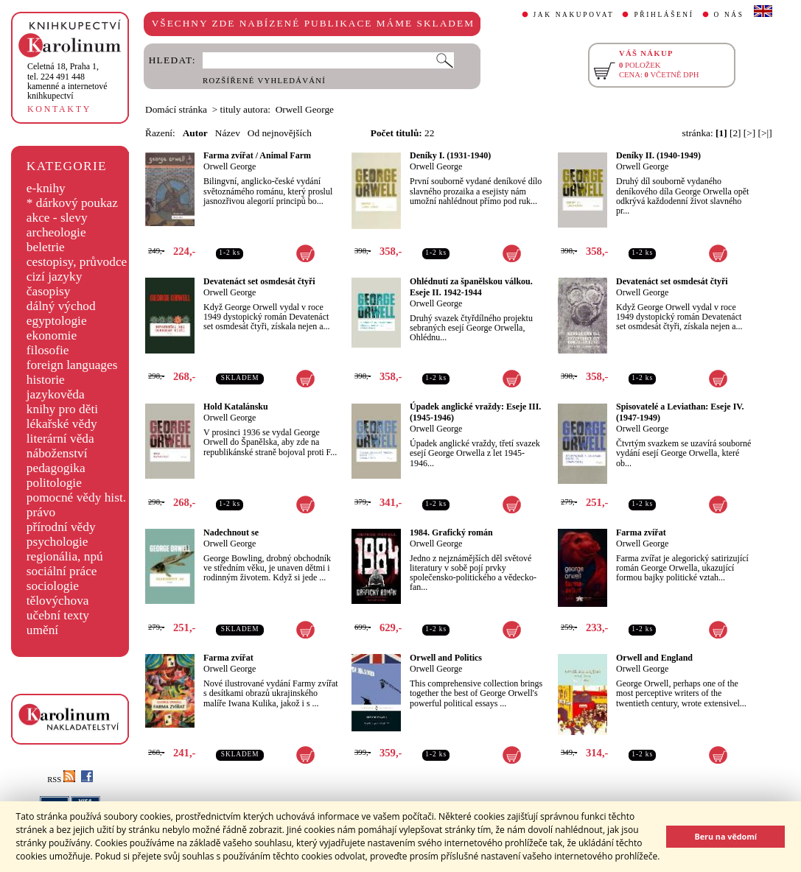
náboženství (57, 453)
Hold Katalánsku (235, 406)
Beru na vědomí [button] (725, 836)
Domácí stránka (176, 109)
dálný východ (61, 306)
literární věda (60, 439)
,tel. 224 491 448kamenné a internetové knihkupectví (67, 81)
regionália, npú (65, 556)
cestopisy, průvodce (77, 262)
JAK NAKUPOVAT (574, 14)
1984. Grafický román (451, 532)
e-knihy (46, 188)
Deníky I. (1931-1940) (450, 155)
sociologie (53, 586)
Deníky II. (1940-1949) (658, 155)
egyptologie (57, 321)
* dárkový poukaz (72, 203)
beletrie (46, 247)
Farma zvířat (641, 532)
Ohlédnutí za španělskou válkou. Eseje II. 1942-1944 (471, 287)
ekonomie (52, 335)
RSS (61, 780)
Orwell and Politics (446, 658)
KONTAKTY (59, 109)
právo (41, 512)
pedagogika (56, 468)
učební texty (58, 615)
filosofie (48, 350)
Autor (195, 132)
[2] (735, 132)
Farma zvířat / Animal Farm (257, 155)
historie (46, 380)
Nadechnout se (231, 532)
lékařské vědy (62, 424)
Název (227, 132)
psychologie (57, 542)
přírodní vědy (61, 527)
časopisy (49, 291)
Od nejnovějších (280, 132)
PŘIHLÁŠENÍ (663, 14)
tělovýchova (58, 601)
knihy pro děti (62, 409)
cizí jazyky (55, 277)
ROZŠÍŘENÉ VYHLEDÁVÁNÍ (264, 81)
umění (42, 630)
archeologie (56, 232)
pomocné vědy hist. (76, 497)
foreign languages (72, 365)
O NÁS (729, 14)
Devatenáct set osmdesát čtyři (259, 281)
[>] (749, 132)
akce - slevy (57, 218)
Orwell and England (654, 658)
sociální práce (62, 571)
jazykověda (56, 394)
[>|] (765, 132)
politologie (54, 483)
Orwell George (229, 166)
